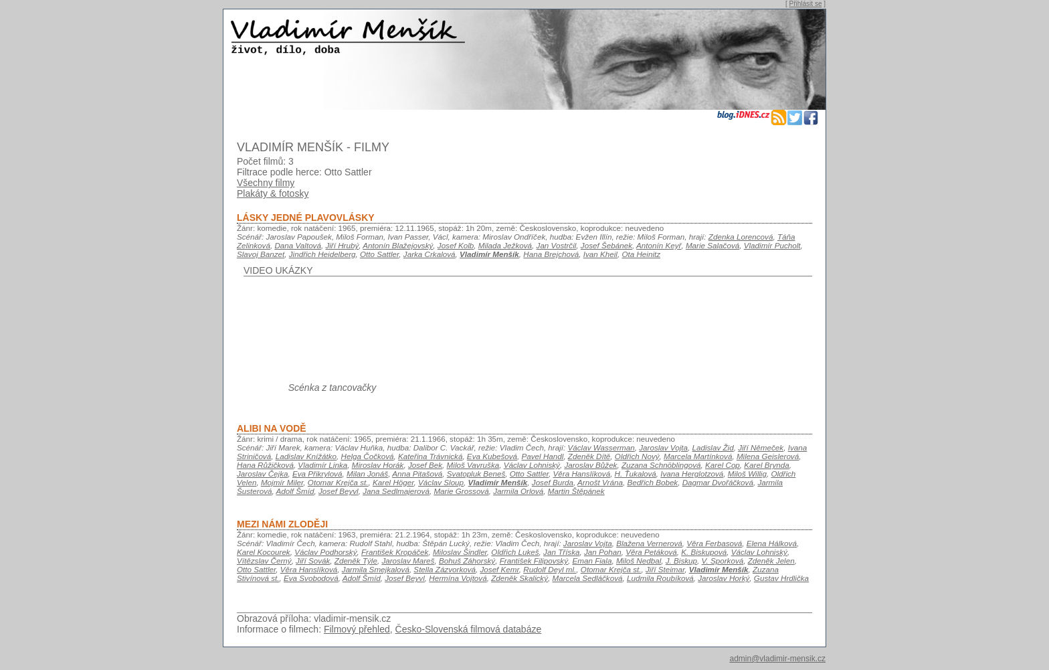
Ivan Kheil (600, 254)
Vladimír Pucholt (772, 245)
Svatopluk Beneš (476, 473)
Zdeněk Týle (356, 560)
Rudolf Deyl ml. (549, 569)
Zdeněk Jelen (771, 560)
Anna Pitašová (417, 473)
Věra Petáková (651, 552)
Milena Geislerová (768, 456)
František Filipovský (534, 560)
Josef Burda (552, 482)
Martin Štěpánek (576, 491)
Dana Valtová (297, 245)
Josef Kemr (499, 569)
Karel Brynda (766, 464)
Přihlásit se (805, 3)
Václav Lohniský (532, 464)
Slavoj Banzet (260, 254)
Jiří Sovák (313, 560)
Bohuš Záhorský (467, 560)
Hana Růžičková (265, 464)
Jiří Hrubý (342, 245)
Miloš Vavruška (473, 464)
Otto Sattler (379, 254)
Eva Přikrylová (317, 473)
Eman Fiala (591, 560)
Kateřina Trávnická (430, 456)
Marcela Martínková (698, 456)
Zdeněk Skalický (519, 578)
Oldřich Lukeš (515, 552)
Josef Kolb (456, 245)
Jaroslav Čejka (262, 473)
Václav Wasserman (601, 447)
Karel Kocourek (263, 552)
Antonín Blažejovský (398, 245)
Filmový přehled (357, 629)
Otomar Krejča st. (338, 482)
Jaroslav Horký (723, 578)
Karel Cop (722, 464)
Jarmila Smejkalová (375, 569)
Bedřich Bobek (652, 482)
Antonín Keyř (658, 245)
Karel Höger (393, 482)
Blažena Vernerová (649, 543)
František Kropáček (394, 552)
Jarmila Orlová (518, 491)
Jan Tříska (561, 552)
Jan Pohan (603, 552)
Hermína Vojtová (457, 578)
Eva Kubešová (492, 456)
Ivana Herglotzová (691, 473)
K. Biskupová (704, 552)
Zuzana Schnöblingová (661, 464)
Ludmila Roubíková (660, 578)
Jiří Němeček (760, 447)
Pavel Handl (543, 456)
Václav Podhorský (325, 552)
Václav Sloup (441, 482)
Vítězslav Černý (264, 560)
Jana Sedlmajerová (396, 491)
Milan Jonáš (367, 473)
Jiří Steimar (665, 569)
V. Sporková (723, 560)
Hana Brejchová (551, 254)
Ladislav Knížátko (306, 456)
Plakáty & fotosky (272, 193)
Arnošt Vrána (600, 482)
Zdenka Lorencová (740, 236)
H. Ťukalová (635, 473)
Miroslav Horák (378, 464)
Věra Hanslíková (582, 473)
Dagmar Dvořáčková (717, 482)
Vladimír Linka (322, 464)
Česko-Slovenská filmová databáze (468, 629)
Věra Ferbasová (714, 543)
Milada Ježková (505, 245)
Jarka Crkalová (429, 254)
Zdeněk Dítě (589, 456)
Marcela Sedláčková (588, 578)
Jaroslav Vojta (663, 447)
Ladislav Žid (712, 447)
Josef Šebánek (606, 245)
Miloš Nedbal (638, 560)
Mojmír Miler (282, 482)
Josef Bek (425, 464)
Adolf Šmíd (295, 491)
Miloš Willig (747, 473)
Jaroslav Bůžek (590, 464)
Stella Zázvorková (444, 569)
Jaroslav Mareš (407, 560)
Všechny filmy (265, 182)
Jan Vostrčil (557, 245)
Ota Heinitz (641, 254)
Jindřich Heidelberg (322, 254)
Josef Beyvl (338, 491)
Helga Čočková (367, 456)
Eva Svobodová (311, 578)
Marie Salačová (712, 245)
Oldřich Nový (637, 456)
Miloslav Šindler (460, 552)
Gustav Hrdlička (781, 578)
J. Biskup (681, 560)
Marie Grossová (461, 491)
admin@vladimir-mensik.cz (777, 658)
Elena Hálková (772, 543)
